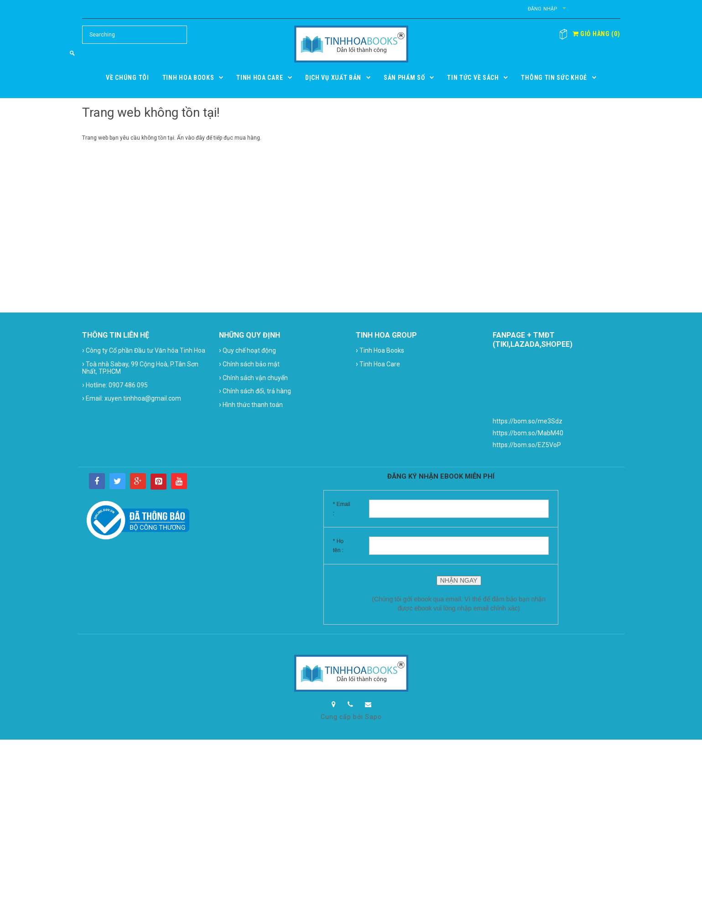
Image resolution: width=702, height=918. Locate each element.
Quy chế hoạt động (247, 350)
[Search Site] (134, 35)
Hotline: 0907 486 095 (115, 385)
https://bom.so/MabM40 (528, 433)
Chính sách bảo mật (249, 364)
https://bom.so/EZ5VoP (527, 445)
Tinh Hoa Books (380, 350)
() (596, 33)
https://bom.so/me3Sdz (527, 421)
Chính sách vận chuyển (253, 377)
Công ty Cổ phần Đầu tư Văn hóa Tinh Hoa (143, 350)
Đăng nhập (543, 9)
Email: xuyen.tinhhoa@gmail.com (131, 398)
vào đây (195, 138)
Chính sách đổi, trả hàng (255, 390)
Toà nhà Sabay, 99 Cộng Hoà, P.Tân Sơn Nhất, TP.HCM (140, 367)
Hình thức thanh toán (251, 404)
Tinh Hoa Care (378, 364)
